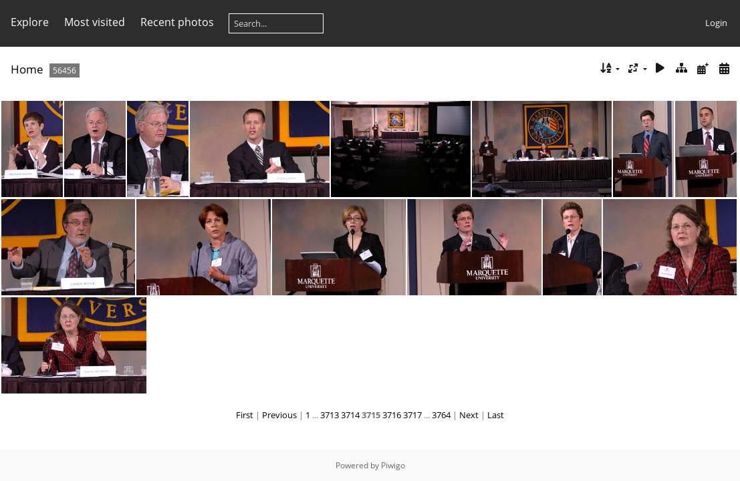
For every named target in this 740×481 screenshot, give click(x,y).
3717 (412, 415)
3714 (350, 415)
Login (716, 23)
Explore (30, 22)
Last (495, 415)
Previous (279, 415)
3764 (441, 415)
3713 (329, 415)
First (244, 415)
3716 (391, 415)
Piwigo (393, 465)
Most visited (94, 22)
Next (469, 415)
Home (27, 69)
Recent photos (177, 22)
